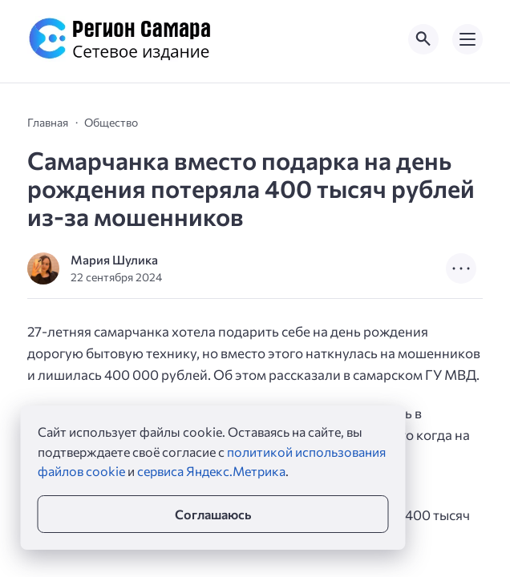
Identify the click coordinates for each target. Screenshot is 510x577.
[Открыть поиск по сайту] (423, 39)
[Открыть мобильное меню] (467, 39)
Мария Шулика (114, 259)
